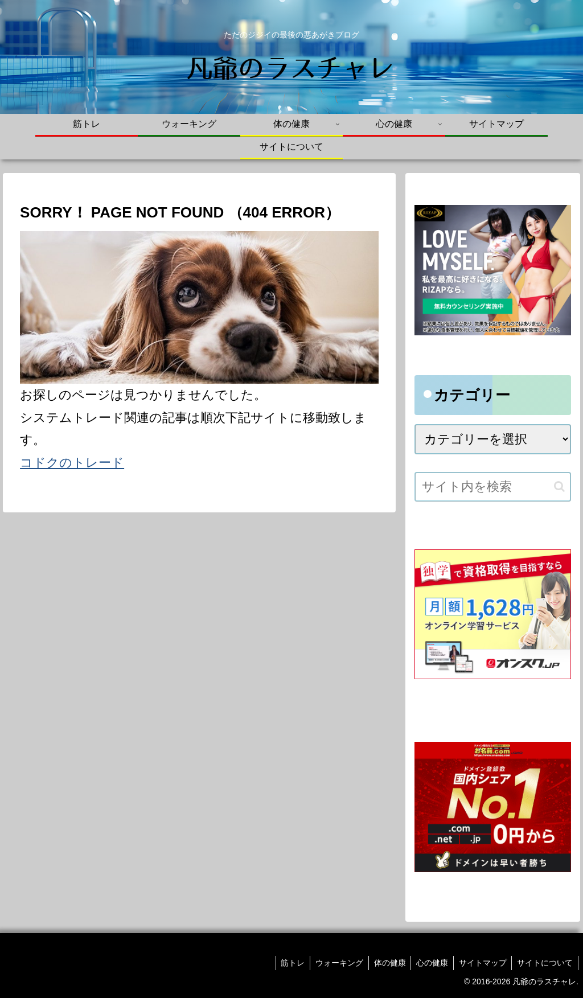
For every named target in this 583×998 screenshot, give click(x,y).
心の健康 (429, 962)
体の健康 (385, 962)
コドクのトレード (72, 462)
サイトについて (544, 962)
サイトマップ (480, 962)
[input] (492, 487)
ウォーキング (333, 962)
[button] (559, 486)
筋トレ (285, 962)
